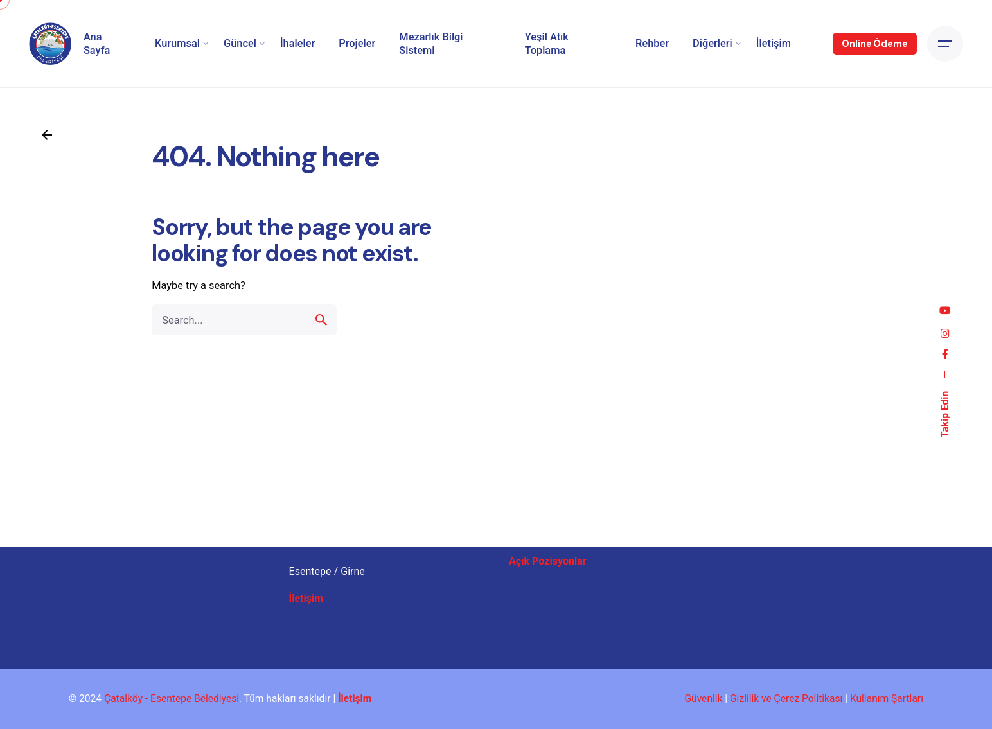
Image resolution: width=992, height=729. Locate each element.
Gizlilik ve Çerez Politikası (786, 699)
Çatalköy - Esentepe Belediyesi (171, 699)
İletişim (306, 598)
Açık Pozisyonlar (548, 561)
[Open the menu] (945, 44)
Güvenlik (703, 699)
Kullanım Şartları (886, 699)
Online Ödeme (874, 43)
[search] (321, 335)
